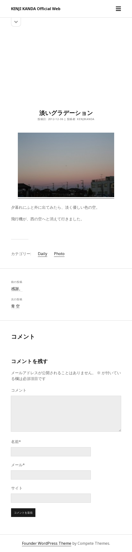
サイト (17, 488)
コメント (18, 390)
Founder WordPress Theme (46, 543)
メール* (18, 464)
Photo (59, 253)
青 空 (15, 306)
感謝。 (17, 288)
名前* (16, 441)
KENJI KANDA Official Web (35, 8)
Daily (42, 253)
